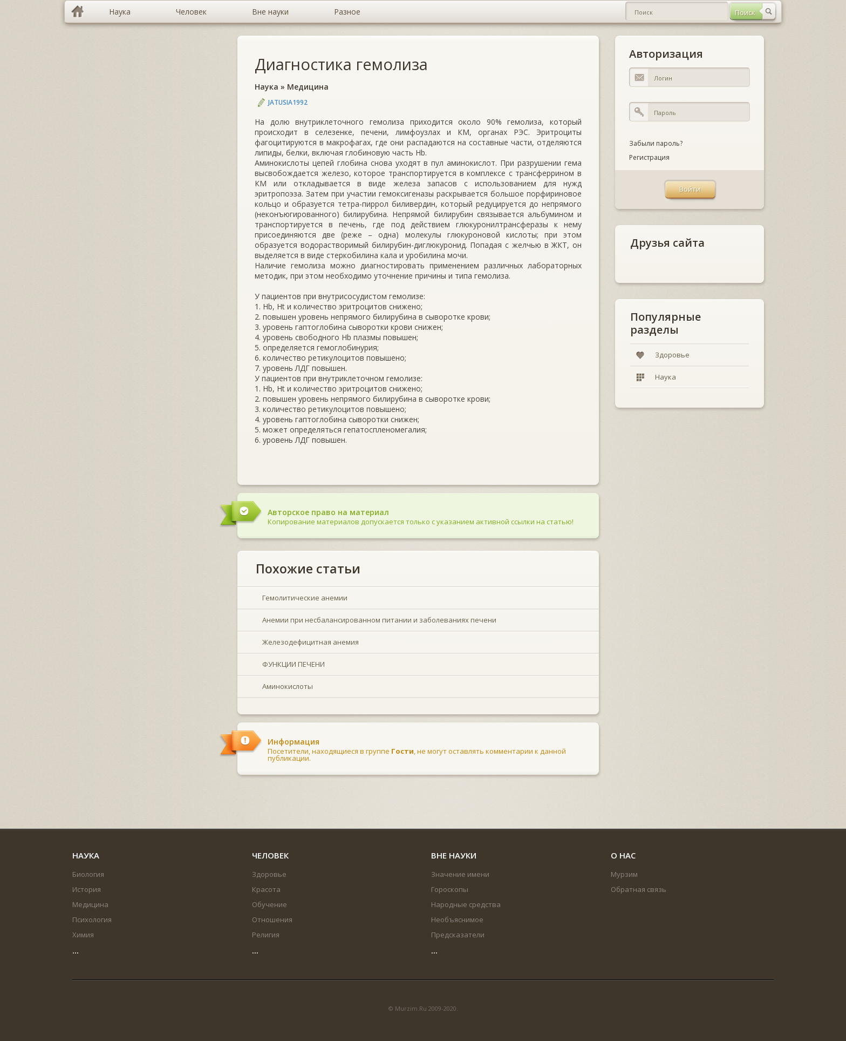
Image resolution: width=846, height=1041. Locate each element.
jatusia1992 (288, 102)
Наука (266, 87)
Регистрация (649, 157)
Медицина (308, 87)
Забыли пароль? (656, 143)
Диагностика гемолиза (341, 64)
